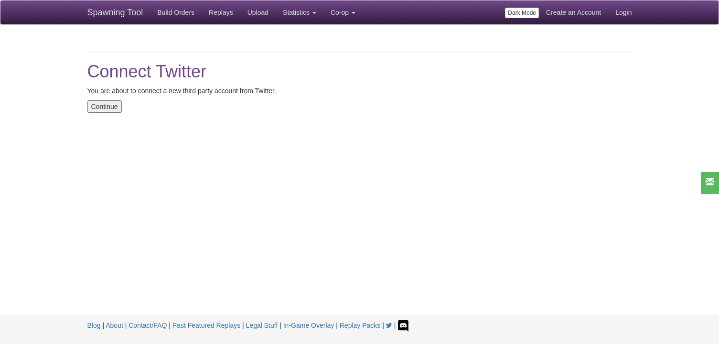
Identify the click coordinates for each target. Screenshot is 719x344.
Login (623, 12)
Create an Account (573, 12)
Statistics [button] (299, 12)
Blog (94, 325)
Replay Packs (360, 325)
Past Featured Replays (206, 325)
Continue (104, 106)
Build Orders (175, 12)
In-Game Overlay (308, 325)
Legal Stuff (262, 325)
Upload (257, 12)
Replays (221, 12)
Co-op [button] (343, 12)
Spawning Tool (115, 12)
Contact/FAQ (148, 325)
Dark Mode (522, 13)
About (114, 325)
